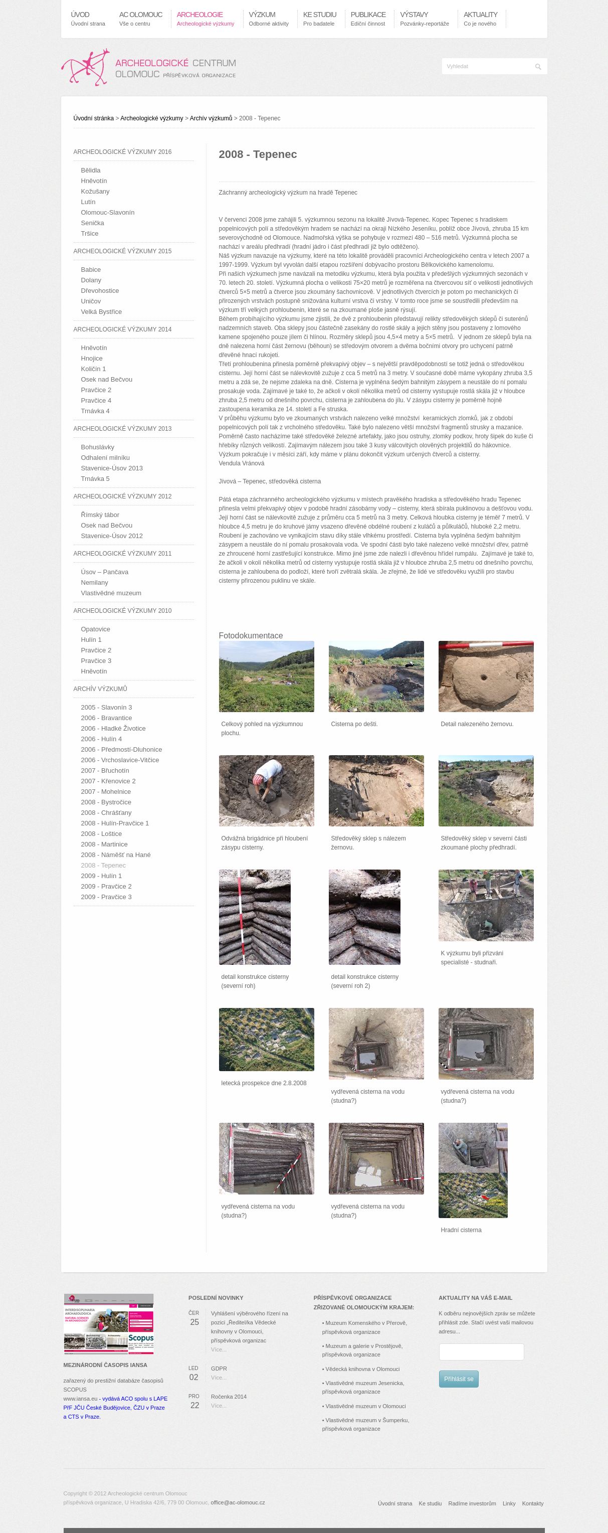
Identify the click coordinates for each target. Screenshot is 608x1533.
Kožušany (95, 191)
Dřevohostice (100, 290)
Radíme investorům (472, 1503)
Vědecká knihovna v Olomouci (363, 1369)
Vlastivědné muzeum (111, 593)
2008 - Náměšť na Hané (116, 855)
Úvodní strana (395, 1503)
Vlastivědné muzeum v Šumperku (367, 1420)
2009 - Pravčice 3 (106, 897)
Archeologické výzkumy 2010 (123, 610)
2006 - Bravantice (106, 718)
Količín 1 (93, 369)
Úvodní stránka (94, 118)
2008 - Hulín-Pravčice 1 (115, 823)
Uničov (91, 301)
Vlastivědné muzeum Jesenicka (364, 1383)
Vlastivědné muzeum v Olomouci (366, 1406)
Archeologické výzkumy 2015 (123, 251)
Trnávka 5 (95, 478)
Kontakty (533, 1503)
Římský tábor (100, 515)
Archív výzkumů (211, 118)
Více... (219, 1349)
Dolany (91, 280)
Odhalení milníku (105, 457)
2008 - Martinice (104, 844)
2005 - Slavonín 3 (106, 707)
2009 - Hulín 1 (101, 876)
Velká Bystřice (101, 311)
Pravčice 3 (96, 660)
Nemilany (94, 582)
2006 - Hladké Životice (113, 728)
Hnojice (92, 358)
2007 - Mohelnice (106, 791)
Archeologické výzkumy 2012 (123, 496)
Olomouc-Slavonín (108, 212)
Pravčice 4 (96, 400)
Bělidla (91, 170)
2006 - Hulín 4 (101, 739)
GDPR (219, 1369)
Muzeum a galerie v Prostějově (363, 1346)
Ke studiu (430, 1503)
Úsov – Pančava (105, 572)
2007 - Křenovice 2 (108, 781)
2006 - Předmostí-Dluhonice (121, 749)
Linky (509, 1503)
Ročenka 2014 (229, 1397)
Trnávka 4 (95, 411)
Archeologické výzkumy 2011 (123, 553)
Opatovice (96, 629)
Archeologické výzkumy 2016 (123, 151)
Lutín (88, 202)
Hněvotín (94, 181)
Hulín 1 (91, 639)
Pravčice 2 (96, 390)
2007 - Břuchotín (105, 770)
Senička (92, 223)
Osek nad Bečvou (107, 379)
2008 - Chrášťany (106, 812)
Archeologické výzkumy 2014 (123, 329)
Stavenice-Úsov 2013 (112, 468)
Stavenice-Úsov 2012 (112, 536)
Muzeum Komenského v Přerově (366, 1323)
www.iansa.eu (81, 1399)
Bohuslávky (97, 447)
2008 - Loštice (101, 833)
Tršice (90, 233)
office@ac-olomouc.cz (238, 1502)
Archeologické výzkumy (151, 118)
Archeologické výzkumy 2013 (123, 428)
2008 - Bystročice (106, 802)
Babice (91, 269)
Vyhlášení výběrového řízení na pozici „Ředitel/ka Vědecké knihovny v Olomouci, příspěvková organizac (249, 1326)
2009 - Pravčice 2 (106, 886)
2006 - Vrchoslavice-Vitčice (120, 760)
